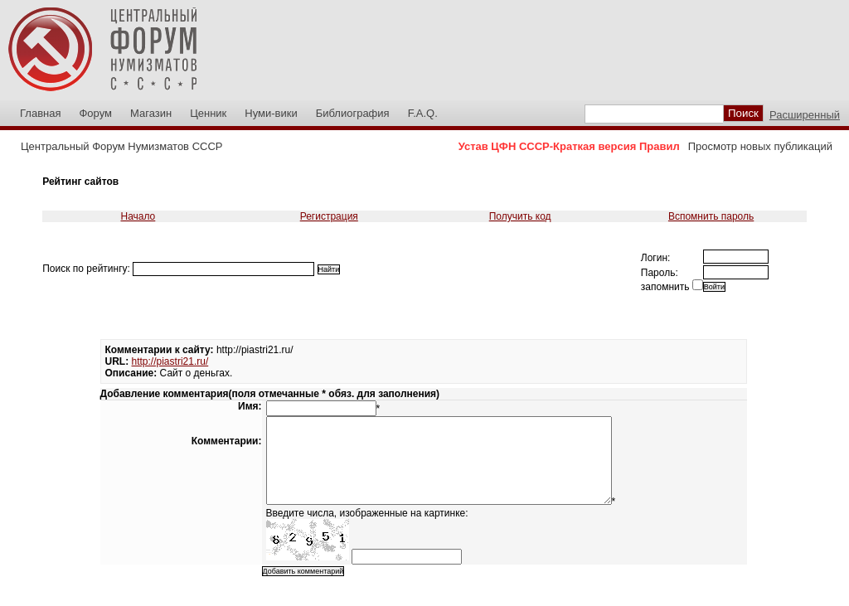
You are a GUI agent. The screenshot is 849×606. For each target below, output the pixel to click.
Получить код (520, 216)
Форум (95, 113)
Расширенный (804, 115)
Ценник (208, 113)
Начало (137, 216)
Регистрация (329, 216)
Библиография (353, 113)
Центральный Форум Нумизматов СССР (121, 146)
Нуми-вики (271, 113)
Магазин (151, 113)
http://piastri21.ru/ (170, 361)
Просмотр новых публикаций (760, 146)
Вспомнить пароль (711, 216)
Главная (40, 113)
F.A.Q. (423, 113)
